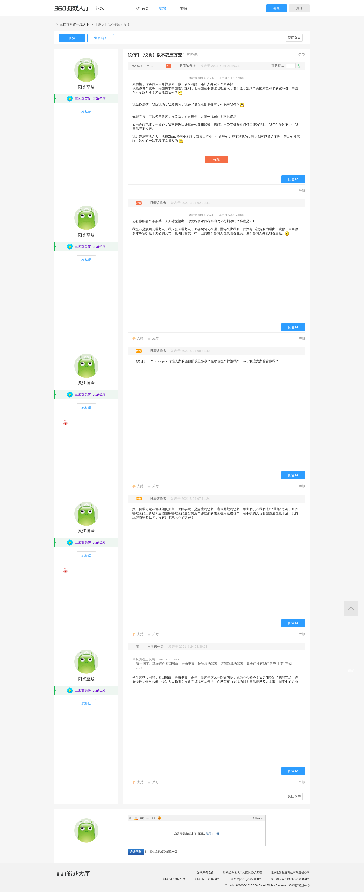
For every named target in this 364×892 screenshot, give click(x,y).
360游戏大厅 (76, 876)
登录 (276, 8)
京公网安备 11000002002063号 (290, 879)
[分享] (133, 55)
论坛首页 (141, 8)
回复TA (293, 179)
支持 (140, 338)
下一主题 (303, 54)
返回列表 (294, 38)
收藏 (216, 159)
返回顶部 (351, 608)
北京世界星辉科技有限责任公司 (290, 872)
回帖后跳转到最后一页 (161, 851)
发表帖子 (100, 38)
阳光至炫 (86, 87)
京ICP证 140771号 (173, 879)
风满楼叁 (86, 383)
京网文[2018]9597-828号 (246, 879)
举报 (302, 190)
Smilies (159, 818)
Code (153, 818)
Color (136, 818)
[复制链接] (192, 54)
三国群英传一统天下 (74, 24)
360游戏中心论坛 (81, 10)
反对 (155, 338)
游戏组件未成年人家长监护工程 (242, 872)
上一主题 (299, 54)
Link (142, 818)
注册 (299, 8)
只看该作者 (188, 66)
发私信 (86, 111)
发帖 (183, 8)
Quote (147, 818)
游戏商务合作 (205, 872)
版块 (162, 8)
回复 (72, 38)
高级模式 (257, 818)
